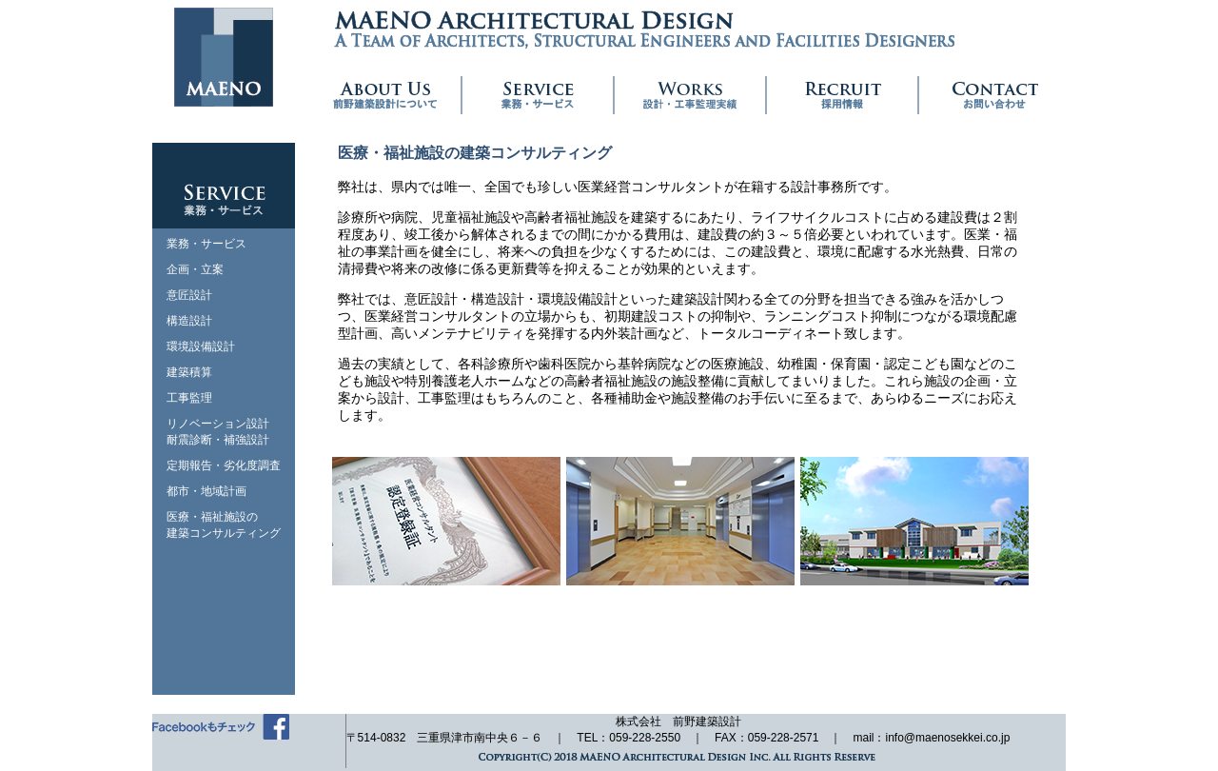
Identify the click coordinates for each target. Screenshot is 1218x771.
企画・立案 (195, 269)
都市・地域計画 (206, 491)
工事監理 (189, 398)
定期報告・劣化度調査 (224, 465)
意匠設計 (189, 295)
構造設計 (189, 320)
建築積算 (189, 372)
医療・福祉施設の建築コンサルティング (224, 525)
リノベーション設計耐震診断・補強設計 (218, 431)
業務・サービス (206, 243)
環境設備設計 (201, 346)
